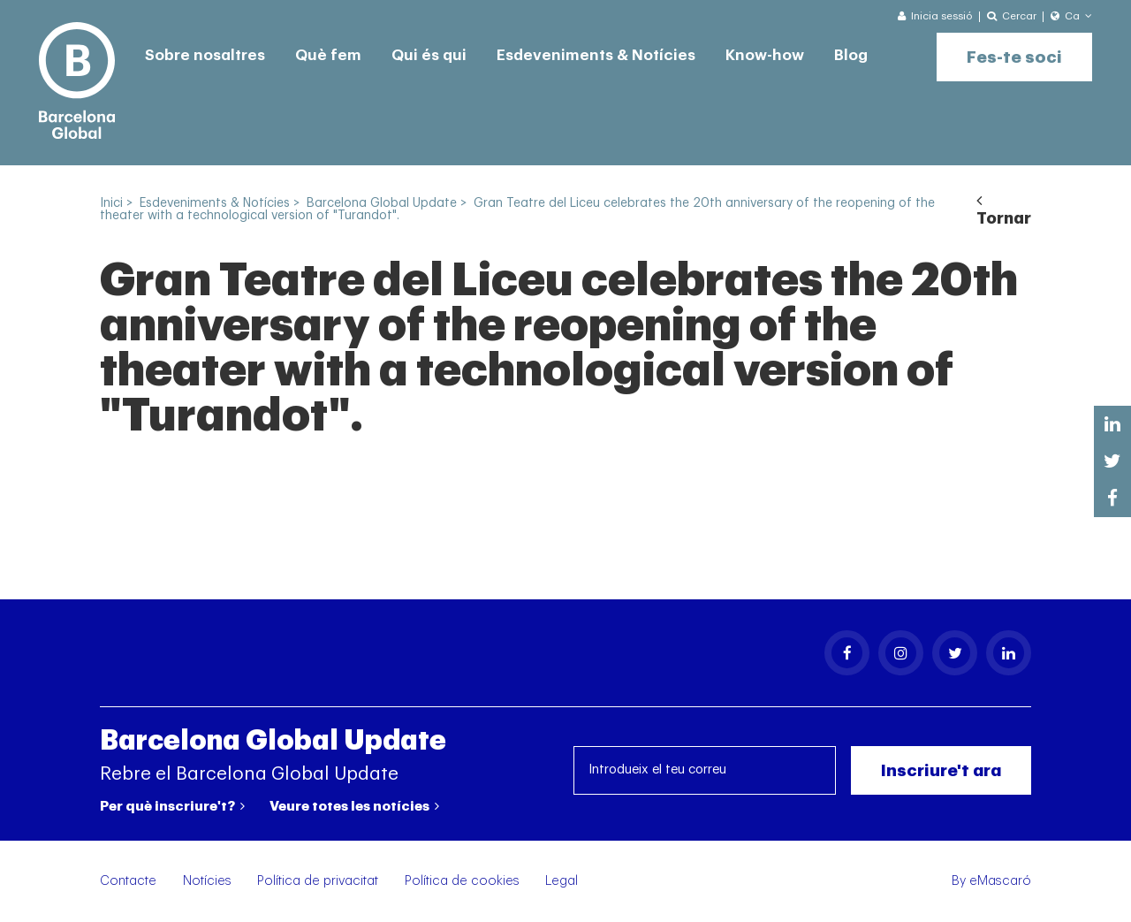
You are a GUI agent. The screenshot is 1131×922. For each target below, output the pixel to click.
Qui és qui (429, 55)
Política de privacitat (317, 881)
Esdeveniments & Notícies (596, 55)
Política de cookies (462, 881)
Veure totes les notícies (354, 806)
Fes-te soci (1014, 57)
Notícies (207, 881)
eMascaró (1000, 881)
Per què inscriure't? (172, 806)
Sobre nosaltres (205, 55)
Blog (851, 55)
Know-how (764, 55)
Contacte (128, 881)
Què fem (328, 55)
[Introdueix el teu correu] (705, 770)
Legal (561, 881)
